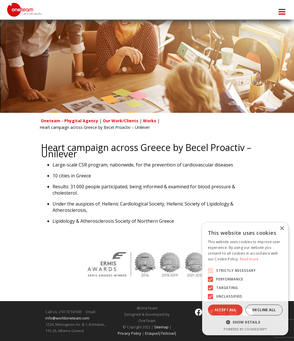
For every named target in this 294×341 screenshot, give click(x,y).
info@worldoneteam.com (67, 318)
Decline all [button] (264, 309)
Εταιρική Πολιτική (160, 333)
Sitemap (161, 327)
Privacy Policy (129, 333)
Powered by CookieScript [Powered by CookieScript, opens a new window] (245, 329)
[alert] (245, 278)
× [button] (282, 228)
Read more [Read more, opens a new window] (249, 259)
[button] (210, 270)
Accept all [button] (225, 309)
